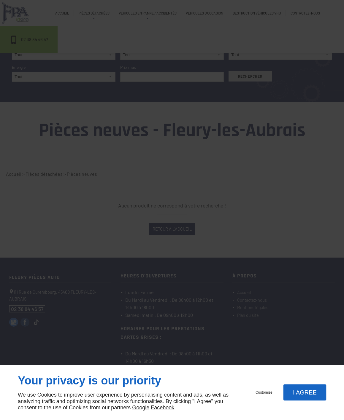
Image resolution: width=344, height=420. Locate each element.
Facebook (162, 408)
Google (140, 408)
